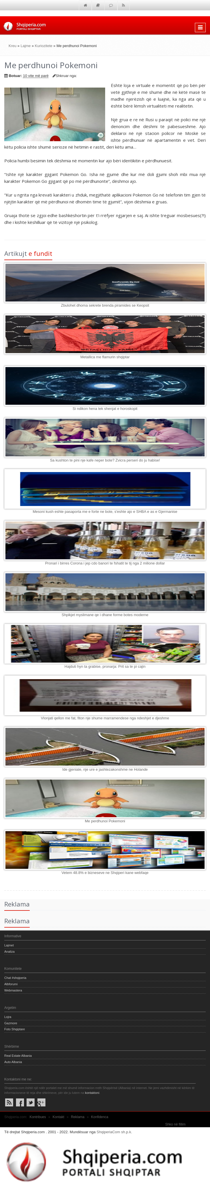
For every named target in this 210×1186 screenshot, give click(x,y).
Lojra (7, 1017)
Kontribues (37, 1117)
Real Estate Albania (18, 1055)
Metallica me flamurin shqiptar (105, 357)
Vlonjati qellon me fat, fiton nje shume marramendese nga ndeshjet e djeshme (105, 718)
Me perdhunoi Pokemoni (105, 821)
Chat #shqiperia (15, 977)
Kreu (12, 46)
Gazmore (10, 1023)
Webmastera (13, 990)
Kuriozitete (43, 46)
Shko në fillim (175, 1124)
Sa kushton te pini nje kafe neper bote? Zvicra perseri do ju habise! (105, 460)
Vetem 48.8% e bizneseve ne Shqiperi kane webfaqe (104, 873)
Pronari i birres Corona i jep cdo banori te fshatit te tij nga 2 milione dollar (105, 563)
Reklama (77, 1117)
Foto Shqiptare (14, 1029)
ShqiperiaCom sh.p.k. (114, 1132)
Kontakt (58, 1117)
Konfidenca (99, 1117)
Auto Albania (13, 1062)
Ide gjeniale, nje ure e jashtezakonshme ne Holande (105, 769)
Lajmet (9, 945)
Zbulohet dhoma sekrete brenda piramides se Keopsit (105, 305)
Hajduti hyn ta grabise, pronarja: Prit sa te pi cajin (105, 666)
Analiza (9, 951)
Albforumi (10, 984)
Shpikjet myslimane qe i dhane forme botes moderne (105, 615)
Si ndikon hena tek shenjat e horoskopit (105, 408)
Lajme (26, 46)
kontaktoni (92, 1092)
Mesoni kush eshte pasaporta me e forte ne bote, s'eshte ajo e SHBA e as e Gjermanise (105, 511)
